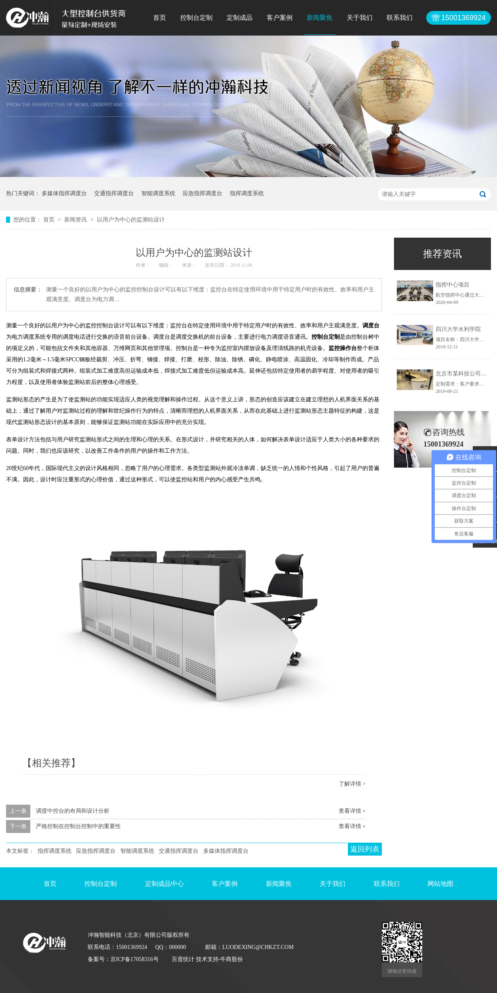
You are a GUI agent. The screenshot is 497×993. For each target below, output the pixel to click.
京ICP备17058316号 (134, 959)
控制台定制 (196, 17)
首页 (159, 17)
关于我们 (360, 17)
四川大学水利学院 (458, 329)
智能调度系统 (158, 193)
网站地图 (440, 883)
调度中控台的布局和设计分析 (73, 811)
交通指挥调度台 (114, 193)
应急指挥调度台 (202, 193)
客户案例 (280, 17)
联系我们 (400, 17)
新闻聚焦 (320, 17)
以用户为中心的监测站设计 (131, 220)
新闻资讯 (76, 220)
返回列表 (364, 849)
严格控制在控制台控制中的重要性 (78, 826)
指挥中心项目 (453, 285)
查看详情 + (352, 811)
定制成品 (240, 17)
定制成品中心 (164, 883)
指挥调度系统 (247, 193)
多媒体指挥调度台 (64, 193)
